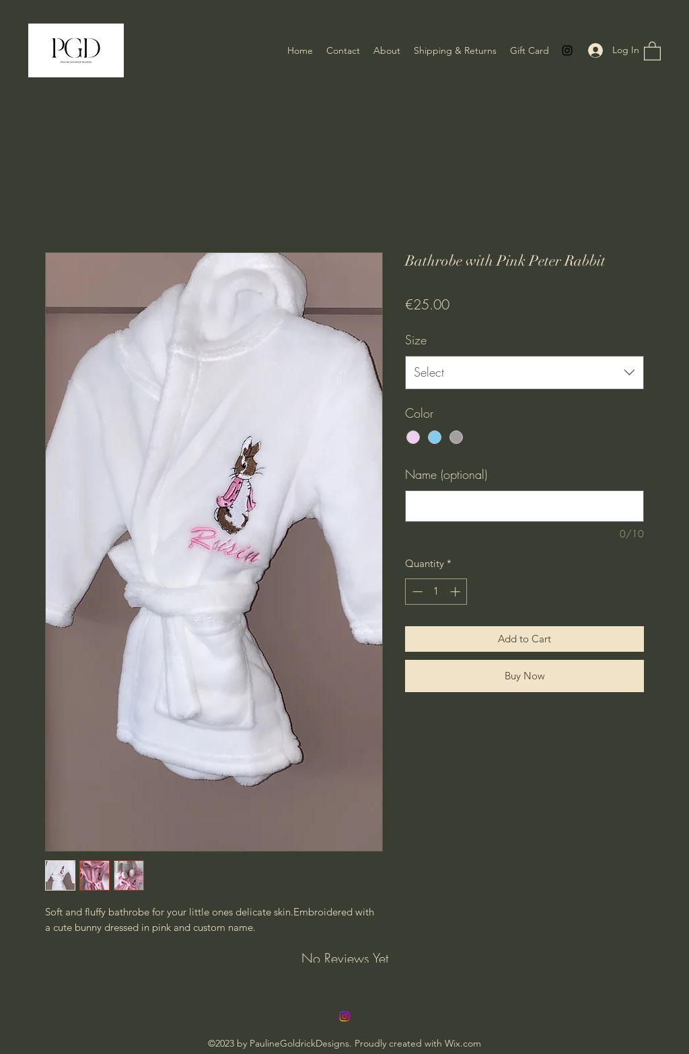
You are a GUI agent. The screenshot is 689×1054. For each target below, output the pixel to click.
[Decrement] (416, 591)
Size (416, 340)
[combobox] (524, 372)
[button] (652, 50)
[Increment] (456, 591)
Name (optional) (446, 474)
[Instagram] (567, 50)
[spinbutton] (436, 591)
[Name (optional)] (524, 506)
